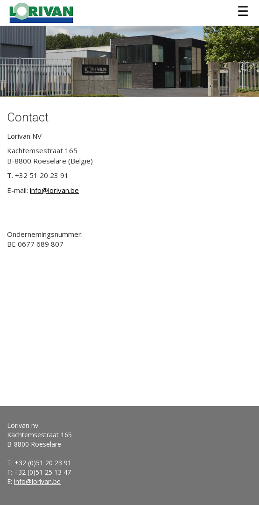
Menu (242, 11)
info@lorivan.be (54, 190)
